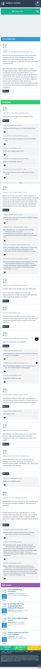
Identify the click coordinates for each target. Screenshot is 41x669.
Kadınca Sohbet (13, 3)
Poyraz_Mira (10, 623)
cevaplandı (26, 113)
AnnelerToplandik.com (6, 652)
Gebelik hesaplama (19, 651)
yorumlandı (19, 125)
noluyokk (25, 610)
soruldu (31, 51)
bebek (31, 651)
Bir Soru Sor (17, 11)
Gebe (27, 651)
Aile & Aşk (11, 51)
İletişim (3, 651)
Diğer (15, 593)
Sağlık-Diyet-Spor (19, 636)
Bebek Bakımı (10, 651)
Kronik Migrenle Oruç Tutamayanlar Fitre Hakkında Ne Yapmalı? (16, 606)
